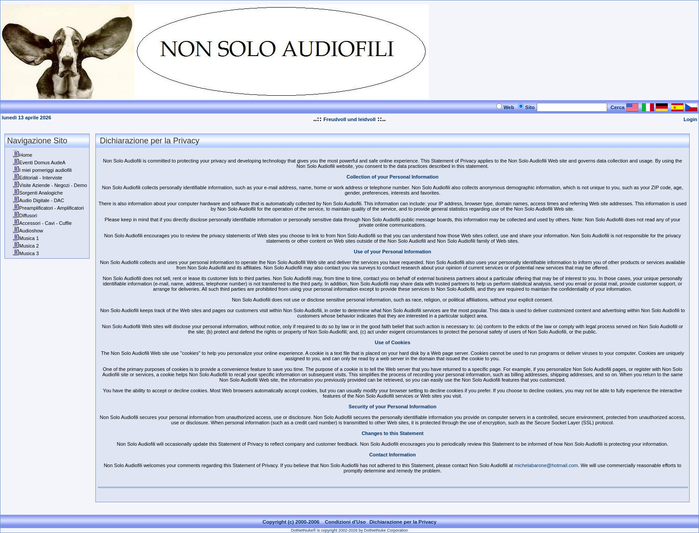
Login (690, 119)
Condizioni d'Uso (345, 522)
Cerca (618, 107)
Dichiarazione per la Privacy (403, 522)
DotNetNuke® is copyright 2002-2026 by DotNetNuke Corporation (349, 530)
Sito (530, 107)
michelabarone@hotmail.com (546, 465)
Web (508, 107)
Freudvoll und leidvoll (349, 119)
